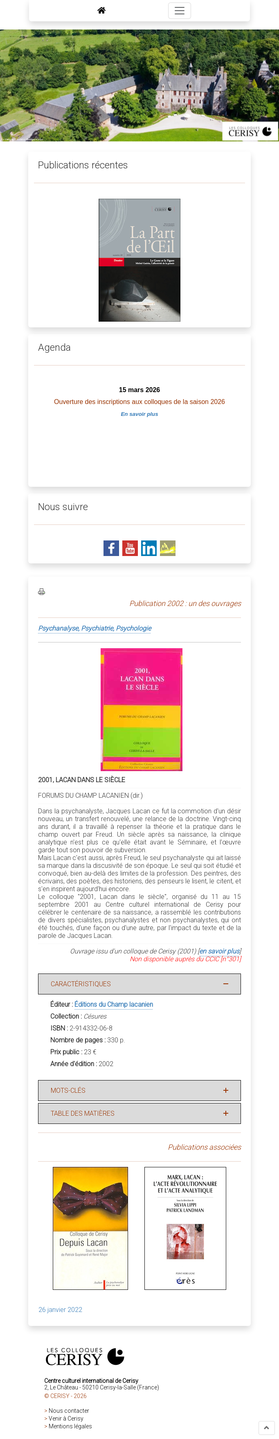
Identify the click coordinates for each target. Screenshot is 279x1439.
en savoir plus (219, 951)
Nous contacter (69, 1410)
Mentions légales (70, 1426)
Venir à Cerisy (66, 1418)
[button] (267, 1428)
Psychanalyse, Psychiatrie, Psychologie (94, 628)
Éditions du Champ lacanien (113, 1004)
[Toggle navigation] (179, 10)
